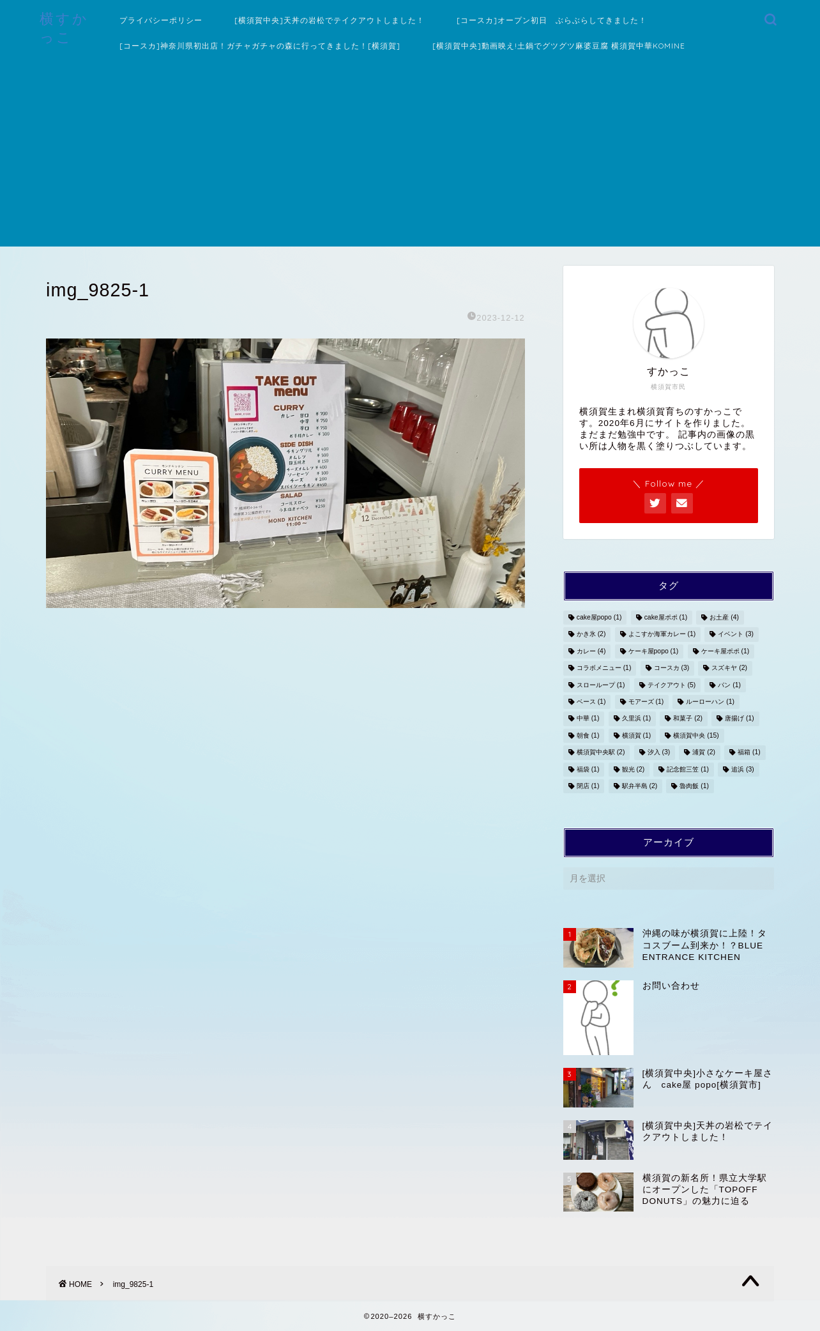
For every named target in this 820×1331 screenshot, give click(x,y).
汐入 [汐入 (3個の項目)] (659, 752)
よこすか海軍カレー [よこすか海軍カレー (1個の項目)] (662, 634)
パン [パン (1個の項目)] (729, 684)
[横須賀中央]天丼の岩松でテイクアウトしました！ (329, 20)
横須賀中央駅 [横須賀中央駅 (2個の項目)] (601, 752)
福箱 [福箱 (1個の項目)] (749, 752)
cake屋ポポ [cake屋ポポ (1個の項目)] (666, 617)
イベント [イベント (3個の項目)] (736, 634)
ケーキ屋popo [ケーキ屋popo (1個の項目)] (653, 651)
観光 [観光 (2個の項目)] (633, 769)
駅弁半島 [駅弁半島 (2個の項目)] (640, 785)
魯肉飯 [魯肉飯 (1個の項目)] (694, 785)
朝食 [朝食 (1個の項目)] (588, 735)
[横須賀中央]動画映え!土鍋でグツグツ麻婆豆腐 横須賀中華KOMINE (558, 45)
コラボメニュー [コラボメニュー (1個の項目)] (604, 668)
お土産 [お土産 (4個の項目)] (724, 617)
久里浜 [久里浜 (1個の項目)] (636, 718)
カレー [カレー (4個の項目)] (591, 651)
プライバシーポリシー (160, 20)
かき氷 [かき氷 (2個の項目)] (591, 634)
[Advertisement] (410, 157)
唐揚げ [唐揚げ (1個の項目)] (739, 718)
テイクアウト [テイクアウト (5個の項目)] (672, 684)
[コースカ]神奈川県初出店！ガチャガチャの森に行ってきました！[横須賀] (259, 45)
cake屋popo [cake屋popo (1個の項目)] (599, 617)
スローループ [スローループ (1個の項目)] (601, 684)
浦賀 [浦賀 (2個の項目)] (703, 752)
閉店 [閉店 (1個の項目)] (588, 785)
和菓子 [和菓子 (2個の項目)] (687, 718)
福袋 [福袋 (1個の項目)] (588, 769)
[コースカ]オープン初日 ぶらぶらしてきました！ (552, 20)
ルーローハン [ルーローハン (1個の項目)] (710, 701)
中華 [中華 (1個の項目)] (588, 718)
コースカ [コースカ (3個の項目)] (672, 668)
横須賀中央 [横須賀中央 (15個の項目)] (695, 735)
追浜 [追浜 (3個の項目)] (742, 769)
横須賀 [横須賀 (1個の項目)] (636, 735)
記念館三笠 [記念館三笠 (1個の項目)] (688, 769)
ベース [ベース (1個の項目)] (591, 701)
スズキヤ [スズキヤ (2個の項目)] (729, 668)
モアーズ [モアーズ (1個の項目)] (646, 701)
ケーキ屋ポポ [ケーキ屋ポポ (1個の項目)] (725, 651)
